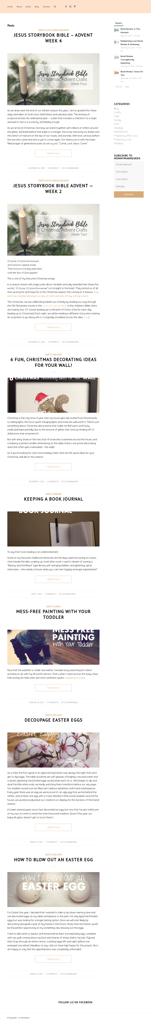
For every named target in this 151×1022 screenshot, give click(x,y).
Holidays (64, 30)
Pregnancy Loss (122, 139)
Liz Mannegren (72, 168)
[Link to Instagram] (70, 6)
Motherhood (120, 131)
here (85, 317)
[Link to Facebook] (66, 6)
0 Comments (53, 168)
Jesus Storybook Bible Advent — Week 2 (53, 188)
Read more (53, 153)
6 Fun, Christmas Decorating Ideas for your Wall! (53, 362)
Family (56, 30)
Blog (116, 108)
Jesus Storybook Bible (54, 305)
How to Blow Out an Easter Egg (53, 859)
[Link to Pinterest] (74, 6)
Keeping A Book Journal (53, 499)
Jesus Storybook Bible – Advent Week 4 (53, 38)
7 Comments (50, 594)
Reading (57, 494)
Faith (49, 30)
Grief (116, 123)
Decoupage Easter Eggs (53, 720)
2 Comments (52, 842)
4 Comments (53, 342)
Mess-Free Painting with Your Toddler (53, 614)
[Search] (55, 6)
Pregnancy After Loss (125, 135)
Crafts (41, 30)
